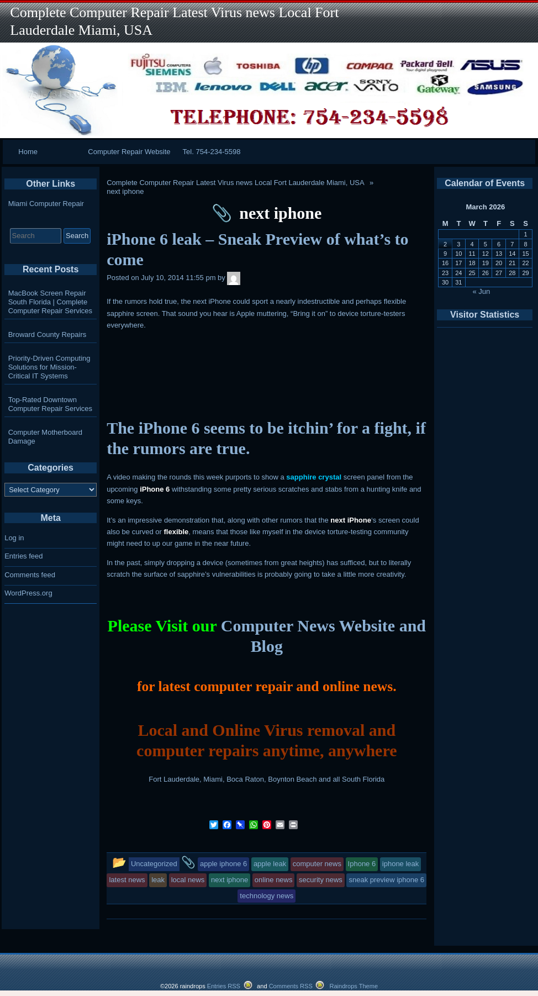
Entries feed (23, 556)
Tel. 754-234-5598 (212, 151)
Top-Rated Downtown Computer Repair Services (50, 404)
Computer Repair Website (129, 151)
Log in (14, 538)
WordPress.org (28, 593)
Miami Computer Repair (46, 203)
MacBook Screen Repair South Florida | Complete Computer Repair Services (50, 302)
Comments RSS (291, 986)
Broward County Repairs (47, 334)
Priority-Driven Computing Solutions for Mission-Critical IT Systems (49, 367)
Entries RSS (223, 986)
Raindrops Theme (353, 986)
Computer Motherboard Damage (45, 436)
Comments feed (29, 575)
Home (28, 151)
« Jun (481, 291)
